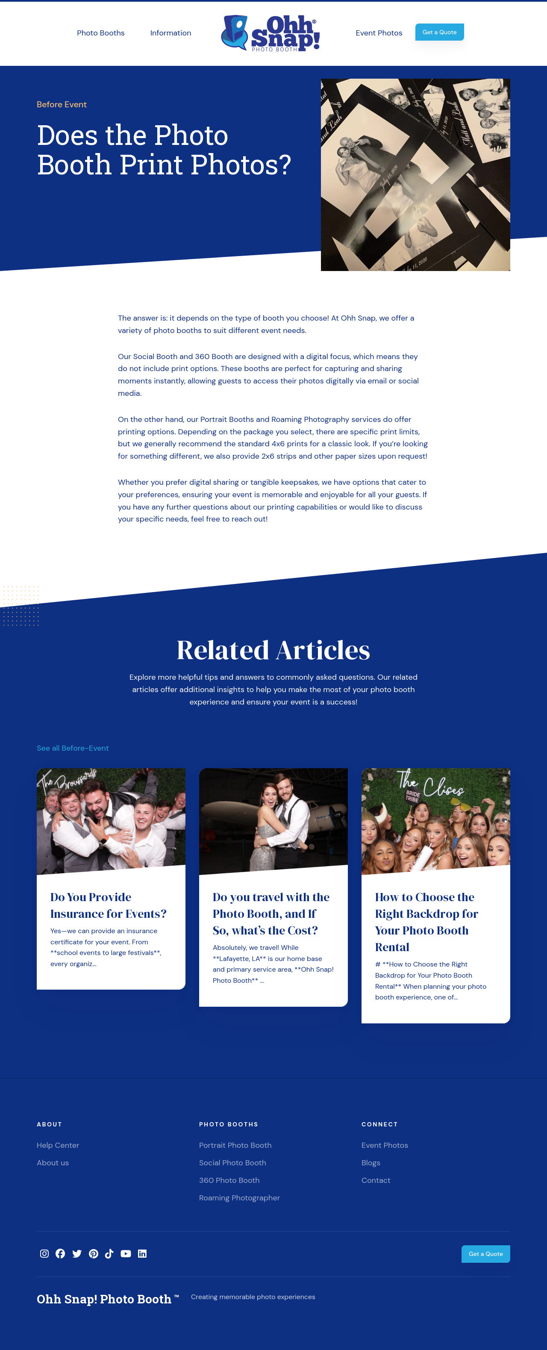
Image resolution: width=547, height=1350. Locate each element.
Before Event (62, 104)
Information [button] (170, 33)
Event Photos (379, 33)
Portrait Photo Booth (235, 1145)
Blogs (371, 1163)
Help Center (58, 1145)
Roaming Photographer (239, 1198)
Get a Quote (440, 32)
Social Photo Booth (232, 1163)
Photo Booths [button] (101, 33)
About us (53, 1163)
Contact (376, 1180)
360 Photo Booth (229, 1180)
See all (73, 748)
